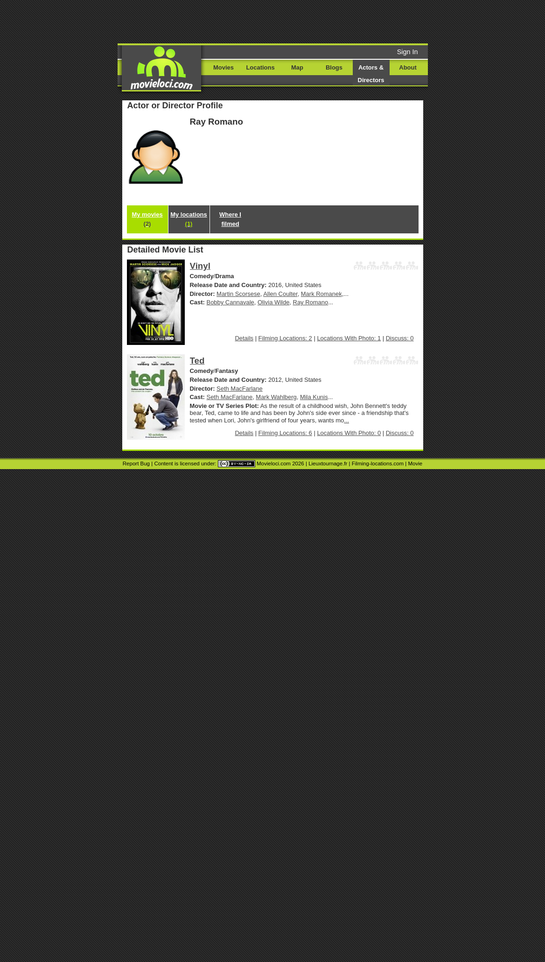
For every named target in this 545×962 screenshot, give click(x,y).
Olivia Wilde (273, 302)
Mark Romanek (321, 293)
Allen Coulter (280, 293)
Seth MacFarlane (240, 388)
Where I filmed (230, 219)
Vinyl (200, 266)
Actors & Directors (371, 74)
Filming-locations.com (378, 463)
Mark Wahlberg (276, 396)
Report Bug (136, 463)
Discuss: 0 (400, 338)
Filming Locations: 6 (285, 432)
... (346, 420)
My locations (188, 219)
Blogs (334, 67)
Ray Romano (310, 302)
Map (297, 67)
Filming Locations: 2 (285, 338)
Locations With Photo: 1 (349, 338)
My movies (147, 219)
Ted (197, 360)
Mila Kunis (314, 396)
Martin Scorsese (238, 293)
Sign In (407, 52)
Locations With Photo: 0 (349, 432)
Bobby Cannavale (230, 302)
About (407, 67)
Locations (260, 67)
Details (244, 338)
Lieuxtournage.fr (327, 463)
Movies (223, 67)
